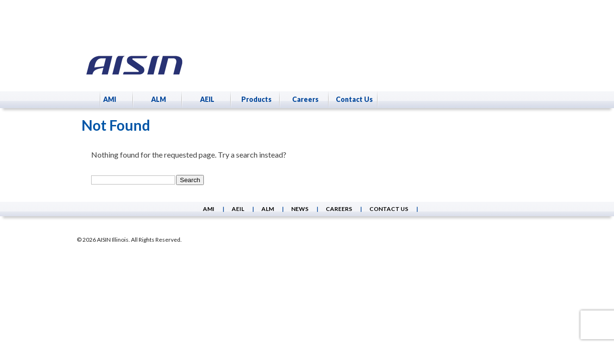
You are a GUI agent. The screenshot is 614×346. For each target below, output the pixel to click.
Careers (305, 99)
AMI (109, 99)
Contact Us (354, 99)
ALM (158, 99)
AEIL (207, 99)
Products (256, 99)
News (299, 208)
